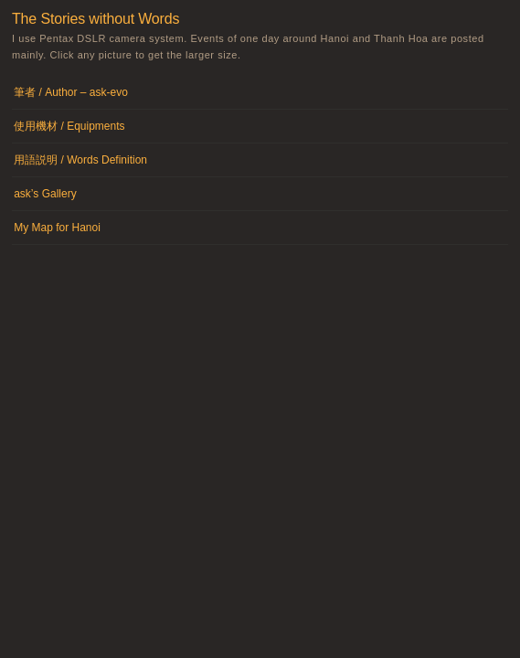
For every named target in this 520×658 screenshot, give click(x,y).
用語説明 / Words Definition (80, 160)
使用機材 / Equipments (69, 126)
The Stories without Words (95, 19)
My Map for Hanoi (57, 227)
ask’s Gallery (45, 193)
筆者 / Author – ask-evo (71, 92)
